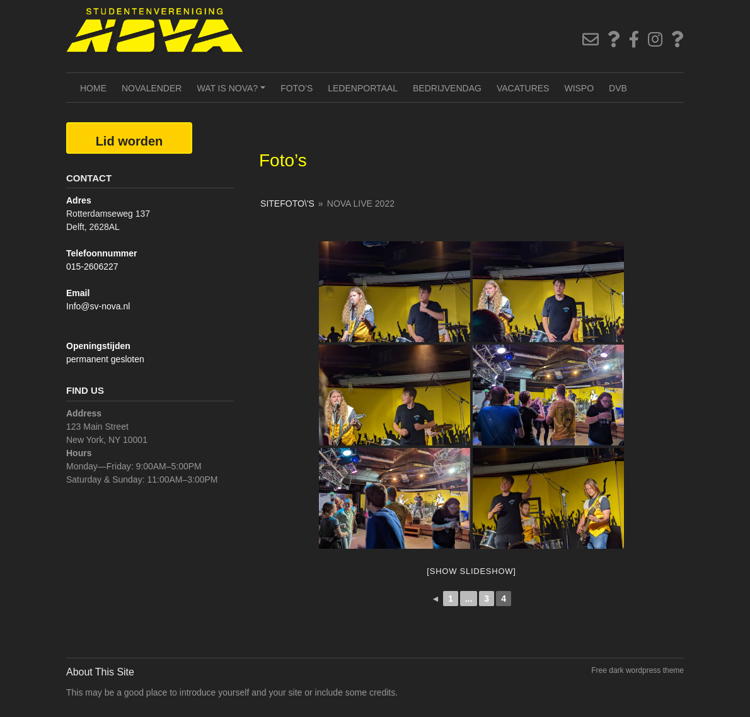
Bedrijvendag (447, 88)
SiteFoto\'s (287, 203)
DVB (618, 88)
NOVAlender (152, 88)
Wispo (579, 88)
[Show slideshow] (471, 571)
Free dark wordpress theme (637, 670)
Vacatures (523, 88)
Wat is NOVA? (232, 92)
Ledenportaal (363, 88)
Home (93, 88)
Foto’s (296, 88)
